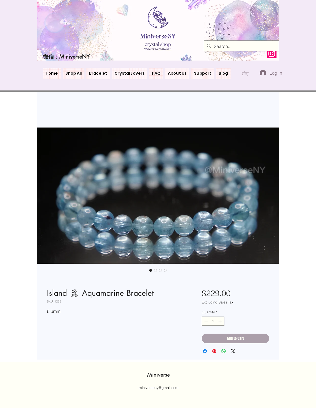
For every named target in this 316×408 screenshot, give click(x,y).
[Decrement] (205, 321)
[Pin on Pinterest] (214, 351)
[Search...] (241, 46)
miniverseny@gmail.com (158, 387)
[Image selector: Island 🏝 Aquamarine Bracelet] (150, 270)
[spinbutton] (213, 321)
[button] (248, 73)
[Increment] (220, 321)
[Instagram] (271, 53)
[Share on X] (233, 351)
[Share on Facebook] (205, 351)
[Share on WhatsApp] (224, 351)
